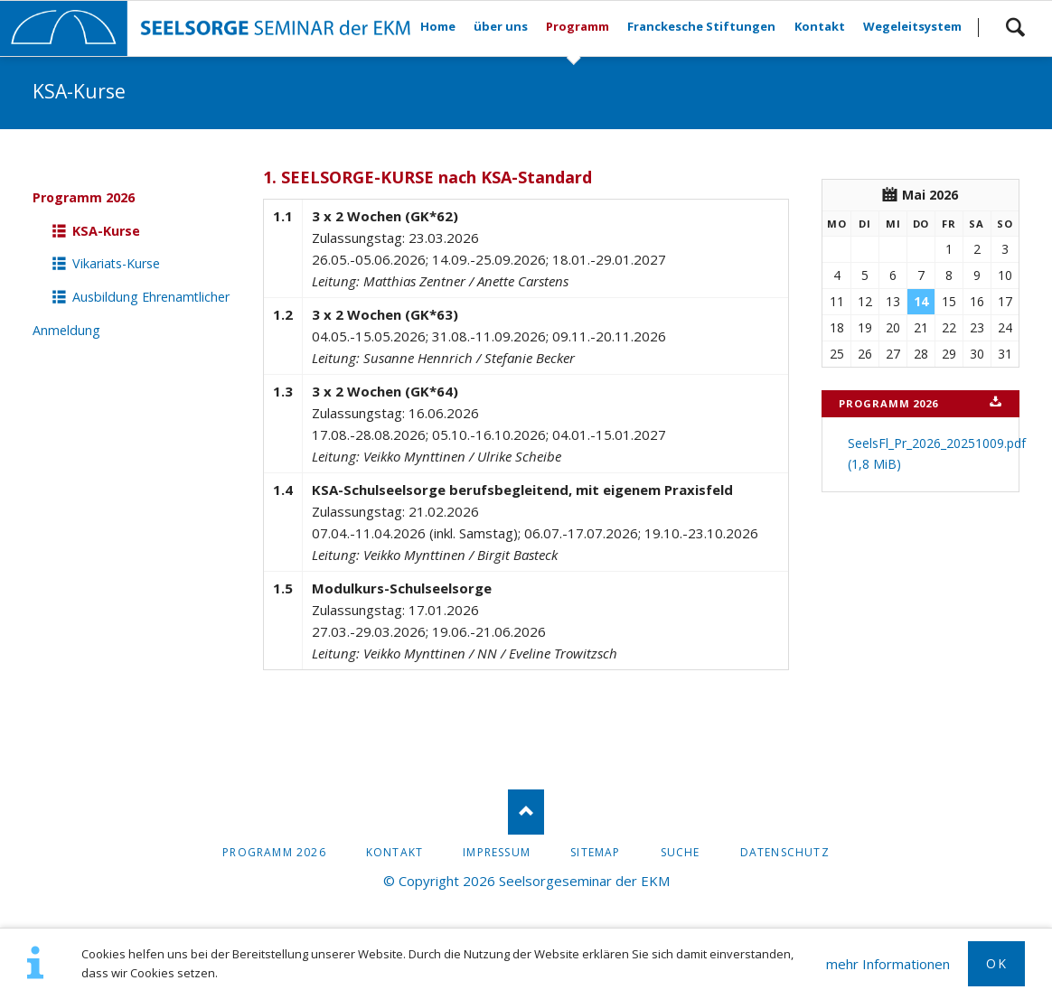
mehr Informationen (888, 964)
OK (996, 963)
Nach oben (526, 812)
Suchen (1015, 27)
